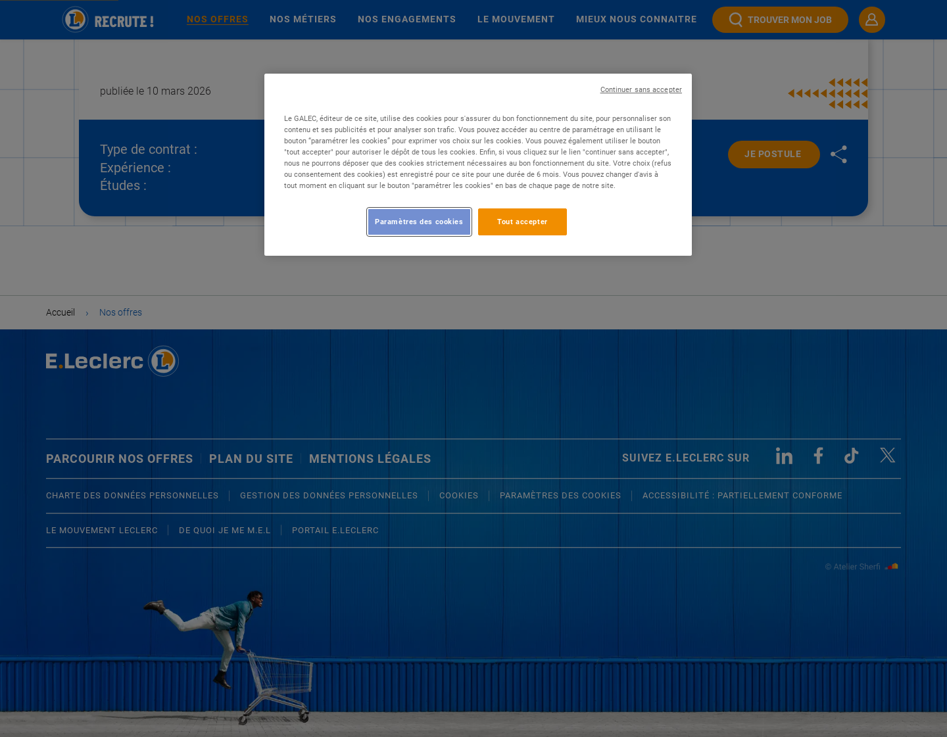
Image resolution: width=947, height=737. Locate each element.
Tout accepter (522, 221)
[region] (478, 165)
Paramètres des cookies (419, 221)
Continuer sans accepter (641, 89)
